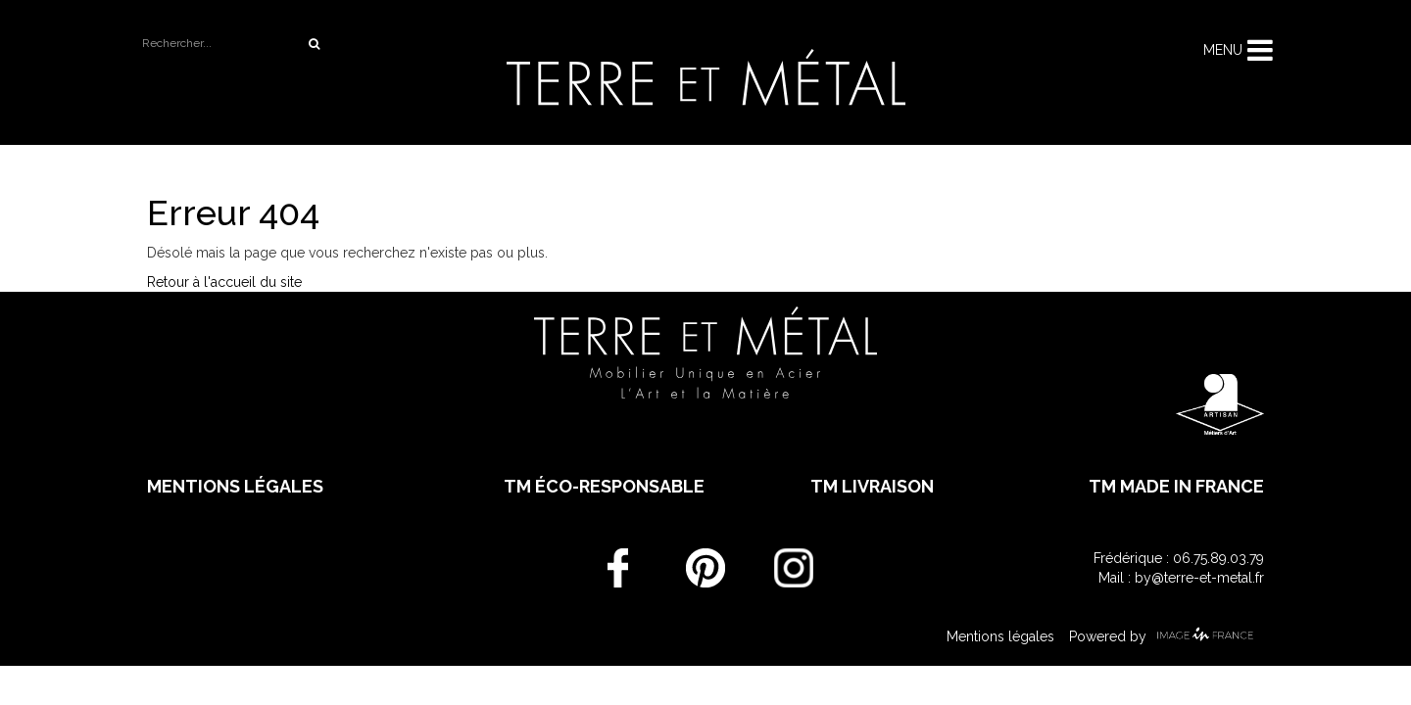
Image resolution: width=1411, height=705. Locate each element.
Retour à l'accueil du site (224, 282)
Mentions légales (235, 486)
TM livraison (872, 486)
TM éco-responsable (604, 486)
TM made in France (1176, 486)
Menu (1222, 50)
